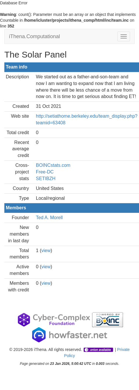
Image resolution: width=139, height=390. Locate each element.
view (46, 250)
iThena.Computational (34, 36)
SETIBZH (46, 178)
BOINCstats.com (53, 165)
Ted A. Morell (49, 217)
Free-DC (45, 171)
